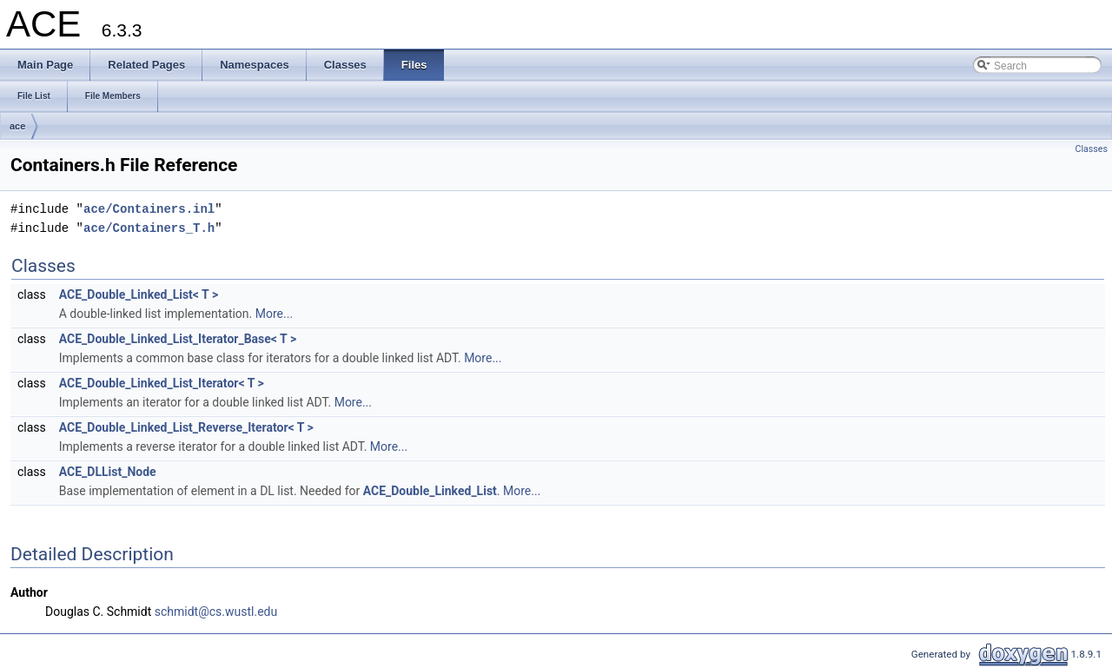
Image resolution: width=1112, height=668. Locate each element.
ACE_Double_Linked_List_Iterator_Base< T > (177, 339)
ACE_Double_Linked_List (430, 491)
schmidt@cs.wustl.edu (216, 611)
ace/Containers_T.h (149, 228)
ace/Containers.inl (149, 209)
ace (17, 126)
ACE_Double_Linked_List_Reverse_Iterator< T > (186, 427)
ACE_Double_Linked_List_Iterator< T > (161, 383)
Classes (1092, 149)
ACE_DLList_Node (107, 472)
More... (274, 314)
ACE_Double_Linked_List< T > (138, 294)
